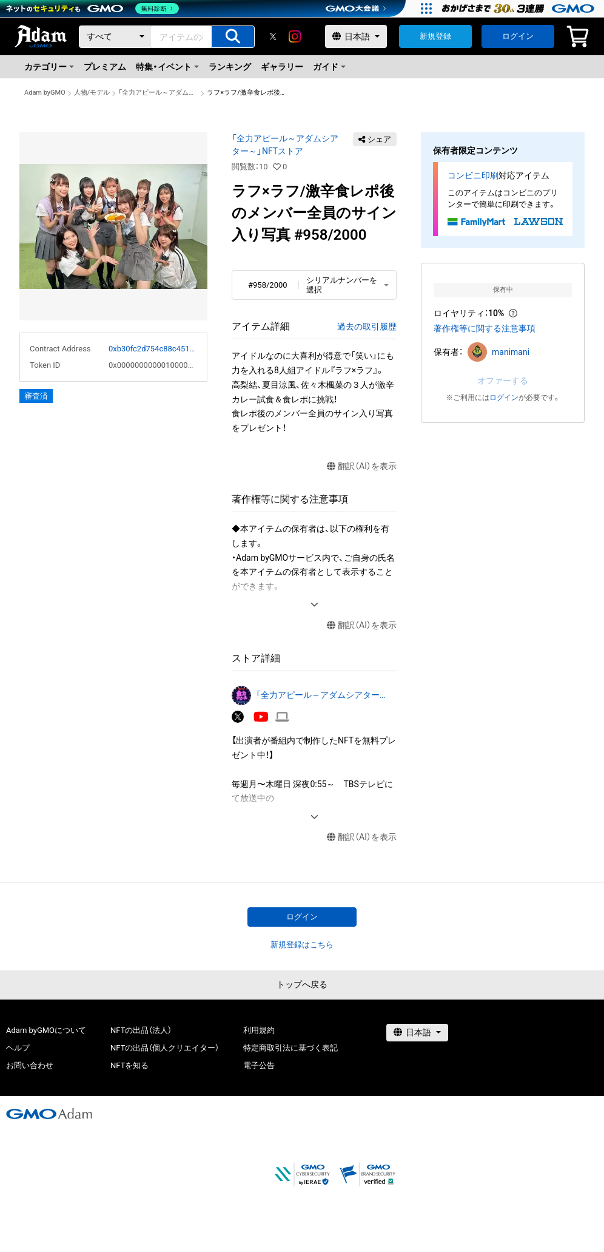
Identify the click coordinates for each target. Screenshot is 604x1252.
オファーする (502, 380)
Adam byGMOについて (46, 1030)
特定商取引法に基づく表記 (290, 1047)
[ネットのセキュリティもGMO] (93, 8)
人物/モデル (92, 92)
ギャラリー (282, 67)
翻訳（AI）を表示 (362, 466)
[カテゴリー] (115, 36)
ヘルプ (18, 1047)
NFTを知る (129, 1065)
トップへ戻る (302, 984)
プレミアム (105, 67)
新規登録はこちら (302, 944)
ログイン (518, 36)
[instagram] (295, 36)
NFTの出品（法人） (141, 1030)
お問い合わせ (29, 1065)
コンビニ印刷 (473, 175)
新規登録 (435, 36)
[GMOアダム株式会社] (49, 1113)
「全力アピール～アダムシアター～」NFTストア (158, 92)
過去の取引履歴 (367, 326)
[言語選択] (356, 36)
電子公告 (259, 1065)
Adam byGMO (44, 92)
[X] (273, 36)
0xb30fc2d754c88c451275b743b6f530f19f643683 (153, 348)
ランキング (230, 67)
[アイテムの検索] (233, 36)
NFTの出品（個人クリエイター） (164, 1047)
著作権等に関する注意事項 (484, 328)
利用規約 (259, 1030)
